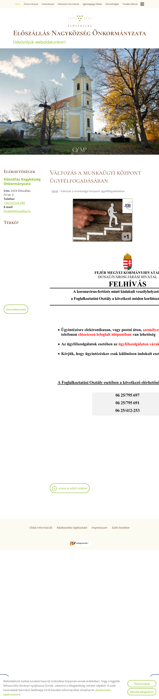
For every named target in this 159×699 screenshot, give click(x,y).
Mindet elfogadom (141, 692)
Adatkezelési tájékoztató (72, 527)
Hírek (17, 4)
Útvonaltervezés (16, 309)
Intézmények (48, 4)
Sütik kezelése (120, 527)
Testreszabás (142, 684)
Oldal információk (41, 527)
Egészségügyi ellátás (92, 4)
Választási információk (68, 4)
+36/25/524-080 (14, 203)
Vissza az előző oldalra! (72, 488)
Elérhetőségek (112, 4)
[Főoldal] (79, 21)
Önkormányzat (31, 4)
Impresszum (99, 527)
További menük (133, 4)
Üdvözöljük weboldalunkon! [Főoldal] (79, 36)
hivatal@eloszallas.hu (17, 211)
